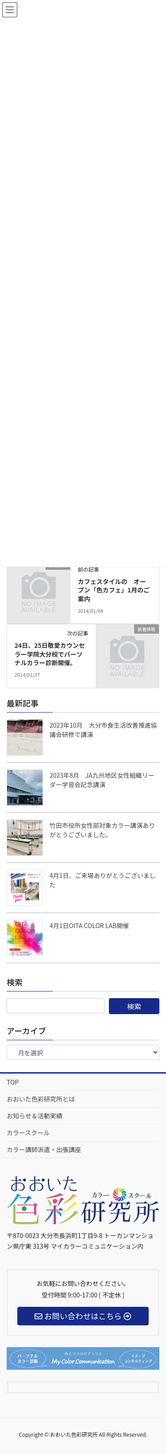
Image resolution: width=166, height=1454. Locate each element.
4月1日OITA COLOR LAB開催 (89, 925)
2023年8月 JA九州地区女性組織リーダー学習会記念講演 (102, 780)
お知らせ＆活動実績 (34, 1115)
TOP (13, 1082)
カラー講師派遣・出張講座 (44, 1149)
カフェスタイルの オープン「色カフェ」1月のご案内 (114, 590)
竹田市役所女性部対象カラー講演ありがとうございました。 (102, 830)
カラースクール (28, 1132)
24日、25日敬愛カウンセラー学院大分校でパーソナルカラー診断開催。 (50, 654)
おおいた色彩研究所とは (41, 1098)
